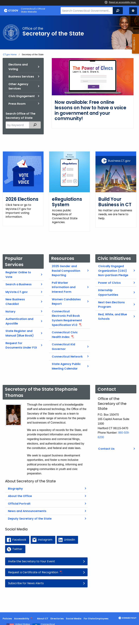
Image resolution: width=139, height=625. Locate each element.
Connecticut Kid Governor (63, 342)
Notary (10, 307)
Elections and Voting (18, 67)
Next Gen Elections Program (111, 300)
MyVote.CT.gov (16, 288)
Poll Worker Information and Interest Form (63, 283)
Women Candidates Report (66, 297)
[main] (69, 314)
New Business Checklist (15, 297)
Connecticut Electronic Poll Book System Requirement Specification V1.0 (67, 314)
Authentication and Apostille (19, 317)
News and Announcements (27, 507)
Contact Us (106, 445)
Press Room (17, 104)
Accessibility (21, 618)
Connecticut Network (67, 352)
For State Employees (96, 618)
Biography (15, 485)
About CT (42, 618)
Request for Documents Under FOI (21, 341)
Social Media (73, 618)
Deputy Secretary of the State (30, 515)
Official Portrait (19, 500)
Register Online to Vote (18, 270)
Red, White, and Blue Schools (112, 312)
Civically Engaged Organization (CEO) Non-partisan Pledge (113, 266)
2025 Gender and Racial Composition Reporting (66, 266)
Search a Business (18, 280)
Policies (7, 618)
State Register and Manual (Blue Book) (19, 329)
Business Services (21, 77)
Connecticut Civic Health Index (65, 330)
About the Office (20, 492)
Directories (57, 618)
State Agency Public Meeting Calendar (66, 362)
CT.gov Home (10, 54)
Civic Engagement (21, 96)
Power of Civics (109, 279)
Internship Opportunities (108, 288)
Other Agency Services (18, 86)
